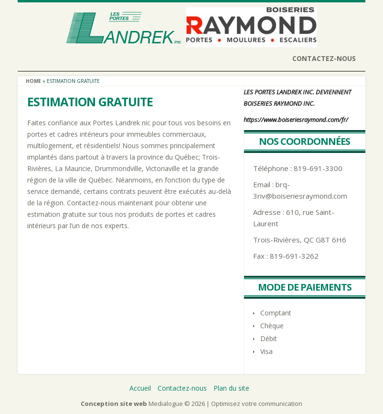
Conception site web (114, 403)
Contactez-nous (324, 58)
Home (33, 81)
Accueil (140, 388)
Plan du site (231, 388)
